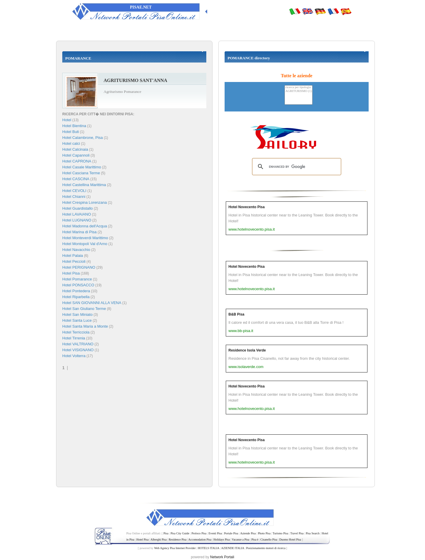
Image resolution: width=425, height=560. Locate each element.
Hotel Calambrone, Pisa (82, 137)
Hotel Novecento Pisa (246, 207)
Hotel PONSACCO (78, 285)
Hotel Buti (70, 131)
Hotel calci (71, 143)
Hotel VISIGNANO (78, 350)
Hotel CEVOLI (74, 190)
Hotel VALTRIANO (78, 344)
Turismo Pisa (280, 533)
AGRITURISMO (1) (298, 91)
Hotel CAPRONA (76, 161)
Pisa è (255, 539)
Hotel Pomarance (77, 279)
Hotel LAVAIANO (76, 214)
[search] (296, 166)
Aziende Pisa (248, 533)
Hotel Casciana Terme (81, 173)
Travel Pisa (296, 533)
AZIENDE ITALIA (232, 548)
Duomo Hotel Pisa (290, 539)
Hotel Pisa (71, 273)
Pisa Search (313, 533)
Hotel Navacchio (76, 249)
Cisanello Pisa (268, 539)
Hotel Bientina (74, 126)
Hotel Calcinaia (75, 149)
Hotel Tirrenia (73, 338)
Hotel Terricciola (75, 332)
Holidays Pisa (221, 539)
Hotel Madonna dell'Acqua (84, 226)
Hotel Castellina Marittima (84, 185)
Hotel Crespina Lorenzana (84, 202)
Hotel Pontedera (76, 291)
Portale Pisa (231, 533)
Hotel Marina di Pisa (79, 232)
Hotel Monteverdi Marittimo (85, 238)
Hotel (67, 120)
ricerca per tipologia (298, 87)
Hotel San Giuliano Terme (84, 308)
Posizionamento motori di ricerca (265, 548)
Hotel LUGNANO (76, 220)
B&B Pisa (236, 314)
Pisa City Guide (180, 533)
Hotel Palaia (72, 255)
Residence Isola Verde (247, 350)
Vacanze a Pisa (240, 539)
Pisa (166, 533)
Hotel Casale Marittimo (81, 167)
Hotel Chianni (73, 196)
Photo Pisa (264, 533)
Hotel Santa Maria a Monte (85, 326)
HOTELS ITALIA (208, 548)
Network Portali (222, 557)
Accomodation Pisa (199, 539)
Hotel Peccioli (74, 261)
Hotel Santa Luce (77, 320)
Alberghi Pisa (159, 539)
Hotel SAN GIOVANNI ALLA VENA (91, 302)
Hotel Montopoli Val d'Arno (84, 244)
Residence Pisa (177, 539)
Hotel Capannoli (76, 155)
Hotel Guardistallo (77, 208)
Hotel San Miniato (77, 314)
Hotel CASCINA (75, 179)
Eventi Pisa (215, 533)
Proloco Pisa (199, 533)
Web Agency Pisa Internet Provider (175, 548)
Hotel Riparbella (76, 297)
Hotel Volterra (74, 356)
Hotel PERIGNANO (78, 267)
